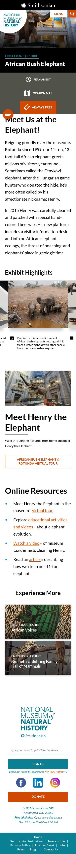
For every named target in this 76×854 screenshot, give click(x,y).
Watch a (27, 543)
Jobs (62, 845)
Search (72, 13)
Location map (38, 93)
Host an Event (44, 845)
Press (21, 849)
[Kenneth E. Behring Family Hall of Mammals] (38, 658)
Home (38, 837)
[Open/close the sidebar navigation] (8, 114)
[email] (38, 750)
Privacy (56, 771)
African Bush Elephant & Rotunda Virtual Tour (38, 461)
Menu (58, 13)
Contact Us (51, 849)
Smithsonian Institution (26, 841)
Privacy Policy (20, 845)
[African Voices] (38, 622)
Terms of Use (56, 841)
